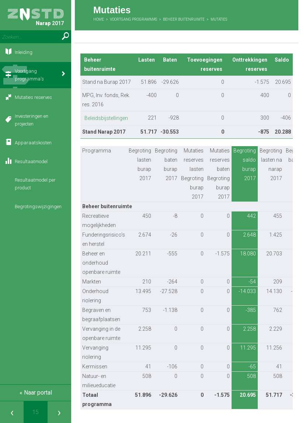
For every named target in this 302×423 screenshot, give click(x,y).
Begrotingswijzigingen (38, 206)
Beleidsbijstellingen (106, 118)
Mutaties (219, 19)
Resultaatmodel (31, 161)
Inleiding (23, 52)
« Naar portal (36, 392)
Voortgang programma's (29, 75)
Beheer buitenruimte (184, 19)
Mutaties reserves (33, 97)
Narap (36, 17)
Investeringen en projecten (31, 120)
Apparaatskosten (33, 142)
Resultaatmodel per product (35, 183)
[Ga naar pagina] (35, 412)
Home (98, 19)
